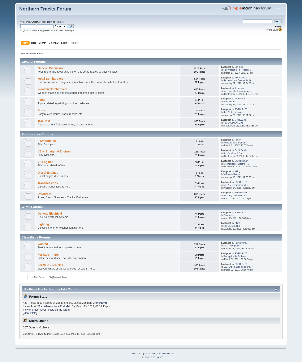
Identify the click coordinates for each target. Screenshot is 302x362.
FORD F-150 (241, 109)
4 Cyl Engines (47, 140)
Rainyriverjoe (241, 243)
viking (237, 171)
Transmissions (48, 183)
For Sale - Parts (48, 254)
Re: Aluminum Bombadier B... (238, 80)
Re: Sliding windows (233, 112)
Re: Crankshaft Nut (233, 153)
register (59, 22)
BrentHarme (99, 302)
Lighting (43, 224)
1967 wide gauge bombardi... (238, 267)
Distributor (229, 215)
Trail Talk (44, 121)
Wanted (43, 244)
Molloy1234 (240, 119)
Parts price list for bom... (235, 256)
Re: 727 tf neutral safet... (236, 185)
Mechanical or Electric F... (236, 164)
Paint (41, 100)
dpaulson (239, 88)
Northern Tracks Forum (45, 9)
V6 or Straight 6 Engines (54, 151)
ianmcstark (240, 98)
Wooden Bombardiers (52, 89)
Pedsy (238, 139)
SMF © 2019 (150, 353)
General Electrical (50, 213)
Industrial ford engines (234, 142)
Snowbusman (241, 161)
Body (41, 110)
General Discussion (51, 68)
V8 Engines (45, 162)
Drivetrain (44, 193)
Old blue (239, 67)
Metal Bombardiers (51, 78)
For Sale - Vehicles (50, 265)
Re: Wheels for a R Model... (237, 70)
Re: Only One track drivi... (236, 195)
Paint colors (229, 101)
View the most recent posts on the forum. (46, 309)
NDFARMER (241, 77)
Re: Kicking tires (232, 245)
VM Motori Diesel (232, 174)
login (49, 22)
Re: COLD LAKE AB (233, 122)
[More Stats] (30, 313)
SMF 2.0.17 (137, 353)
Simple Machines (165, 353)
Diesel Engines (48, 172)
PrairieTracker (242, 150)
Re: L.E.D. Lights (232, 226)
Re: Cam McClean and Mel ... (238, 91)
